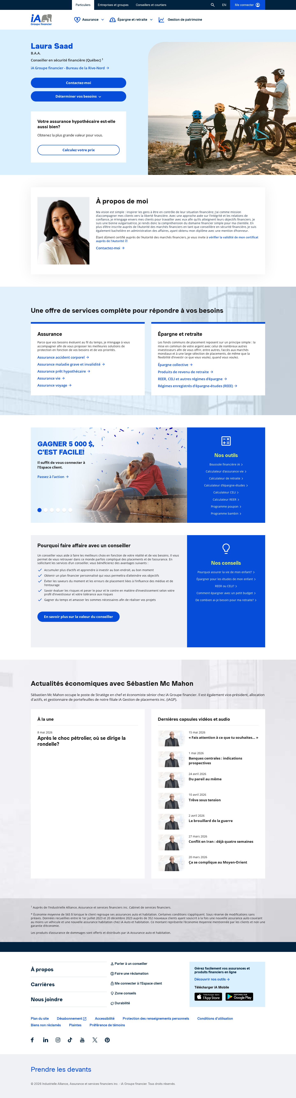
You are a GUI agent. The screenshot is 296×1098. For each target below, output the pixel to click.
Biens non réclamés (46, 1025)
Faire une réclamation (129, 974)
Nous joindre (47, 999)
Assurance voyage (54, 385)
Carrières (43, 984)
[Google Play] (239, 997)
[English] (224, 5)
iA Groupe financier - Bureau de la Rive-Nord (70, 68)
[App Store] (208, 997)
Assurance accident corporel (62, 357)
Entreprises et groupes (113, 5)
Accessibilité (104, 1019)
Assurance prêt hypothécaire (63, 371)
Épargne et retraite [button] (131, 19)
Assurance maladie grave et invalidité (70, 364)
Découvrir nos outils (212, 979)
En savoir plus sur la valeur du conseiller (78, 616)
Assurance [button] (89, 19)
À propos (42, 969)
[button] (213, 5)
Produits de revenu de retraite (185, 372)
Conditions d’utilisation (215, 1019)
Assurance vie (50, 378)
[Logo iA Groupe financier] (41, 20)
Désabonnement (69, 1019)
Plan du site (40, 1019)
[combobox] (78, 96)
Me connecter (247, 4)
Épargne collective (175, 365)
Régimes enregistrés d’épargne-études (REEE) (197, 386)
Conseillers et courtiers (151, 5)
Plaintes (75, 1025)
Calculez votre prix (78, 150)
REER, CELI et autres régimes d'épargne (192, 379)
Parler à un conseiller (128, 964)
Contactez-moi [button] (78, 82)
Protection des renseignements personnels (156, 1019)
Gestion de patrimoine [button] (180, 19)
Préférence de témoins (107, 1025)
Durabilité (120, 1003)
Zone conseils (123, 993)
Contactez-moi (110, 248)
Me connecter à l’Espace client (136, 983)
